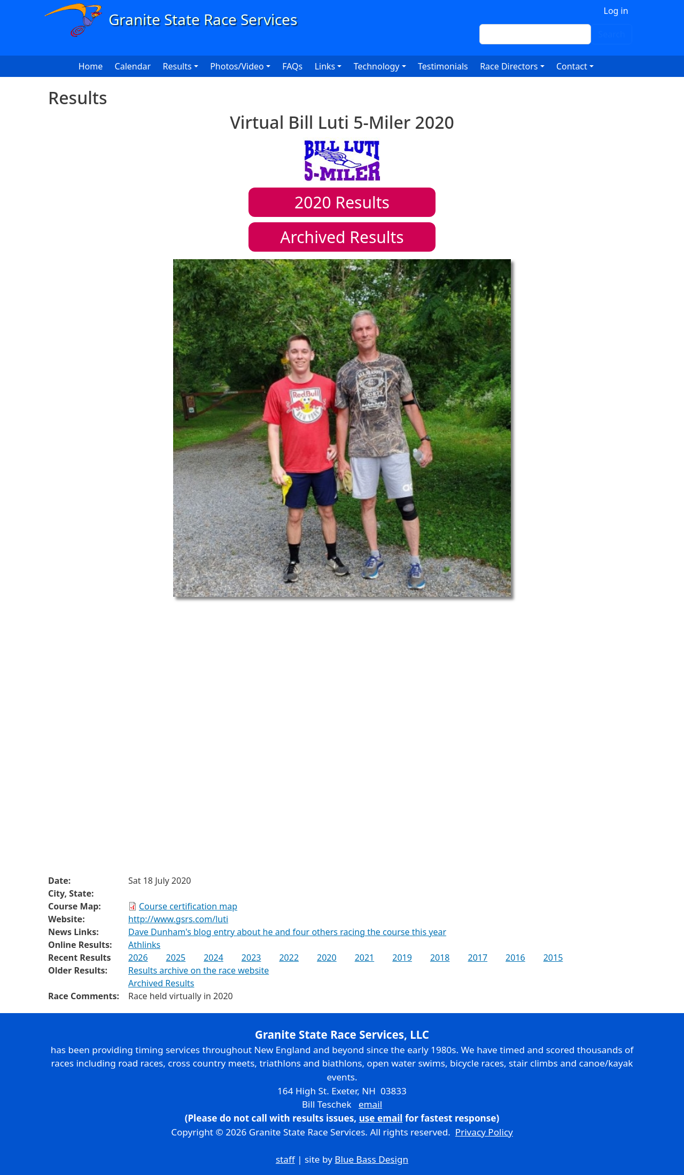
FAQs (292, 66)
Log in (616, 11)
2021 (365, 957)
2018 (440, 957)
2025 (176, 957)
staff (285, 1159)
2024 (213, 957)
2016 (515, 957)
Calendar (133, 66)
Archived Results (341, 237)
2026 (138, 957)
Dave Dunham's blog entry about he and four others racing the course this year (287, 932)
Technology (377, 66)
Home (91, 66)
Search (611, 34)
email (370, 1104)
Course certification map (188, 906)
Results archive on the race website (198, 970)
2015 (553, 957)
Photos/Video (237, 66)
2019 (402, 957)
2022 (289, 957)
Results (342, 202)
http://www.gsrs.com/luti (178, 919)
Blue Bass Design (371, 1159)
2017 (477, 957)
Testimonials (443, 66)
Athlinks (144, 945)
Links (325, 66)
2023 (251, 957)
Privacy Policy (484, 1132)
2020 (327, 957)
